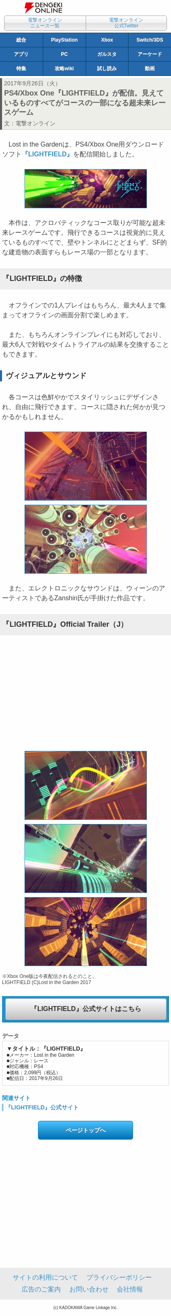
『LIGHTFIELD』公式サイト (42, 1107)
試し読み (107, 68)
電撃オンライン (36, 123)
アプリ (21, 54)
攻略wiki (64, 68)
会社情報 (130, 1289)
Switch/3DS (149, 40)
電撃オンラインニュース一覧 (45, 23)
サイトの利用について (45, 1277)
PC (64, 54)
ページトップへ (86, 1130)
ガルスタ (107, 54)
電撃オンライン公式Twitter (126, 23)
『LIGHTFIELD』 (47, 154)
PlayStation (64, 40)
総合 (21, 40)
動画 (150, 68)
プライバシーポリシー (119, 1277)
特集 (21, 68)
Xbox (107, 40)
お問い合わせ (89, 1289)
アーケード (150, 54)
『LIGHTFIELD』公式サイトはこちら (86, 1008)
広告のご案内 (41, 1289)
